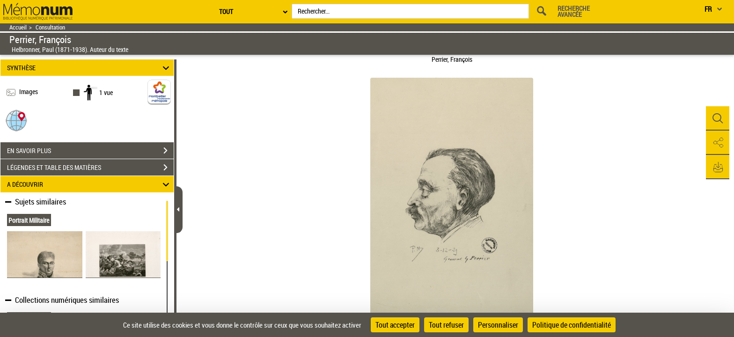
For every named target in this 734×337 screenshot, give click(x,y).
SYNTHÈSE (89, 67)
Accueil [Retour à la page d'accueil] (18, 27)
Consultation (50, 27)
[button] (16, 120)
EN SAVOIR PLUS (90, 150)
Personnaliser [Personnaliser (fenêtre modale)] (498, 325)
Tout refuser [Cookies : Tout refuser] (446, 325)
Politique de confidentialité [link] (571, 325)
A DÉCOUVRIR (89, 184)
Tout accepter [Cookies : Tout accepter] (395, 325)
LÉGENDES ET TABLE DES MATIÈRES (90, 167)
